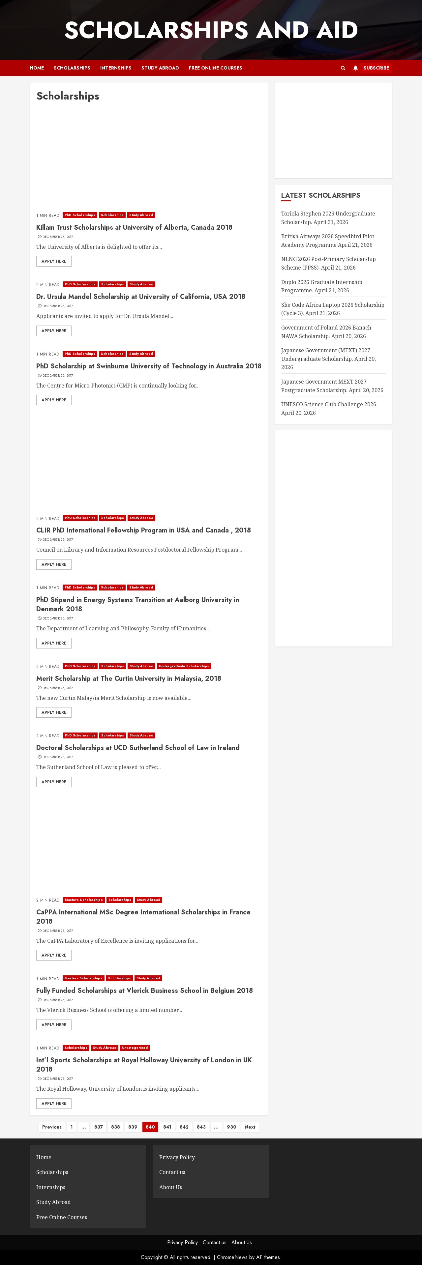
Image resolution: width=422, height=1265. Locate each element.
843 (201, 1127)
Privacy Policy (177, 1157)
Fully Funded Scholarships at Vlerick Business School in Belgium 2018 (144, 990)
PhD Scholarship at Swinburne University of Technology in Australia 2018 (148, 366)
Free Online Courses (215, 68)
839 (132, 1127)
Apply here (54, 261)
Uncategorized (135, 1047)
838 (115, 1127)
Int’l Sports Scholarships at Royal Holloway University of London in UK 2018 (144, 1064)
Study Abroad (160, 68)
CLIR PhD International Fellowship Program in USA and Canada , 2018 (143, 530)
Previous (52, 1127)
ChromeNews (232, 1257)
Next (250, 1127)
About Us (170, 1187)
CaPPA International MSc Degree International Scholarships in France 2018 (143, 916)
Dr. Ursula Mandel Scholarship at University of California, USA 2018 (140, 297)
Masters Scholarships (84, 899)
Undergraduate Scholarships (184, 666)
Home (37, 68)
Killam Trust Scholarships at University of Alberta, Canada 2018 (134, 227)
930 (231, 1127)
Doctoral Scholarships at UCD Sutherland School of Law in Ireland (138, 748)
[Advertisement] (149, 158)
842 (184, 1127)
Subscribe (369, 68)
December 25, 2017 (58, 237)
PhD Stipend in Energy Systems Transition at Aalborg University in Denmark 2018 (137, 604)
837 (98, 1127)
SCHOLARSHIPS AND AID (211, 30)
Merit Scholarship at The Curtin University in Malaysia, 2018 (128, 678)
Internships (116, 68)
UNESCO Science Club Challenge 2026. (329, 404)
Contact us (172, 1172)
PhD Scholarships (80, 215)
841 (167, 1127)
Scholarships (72, 68)
